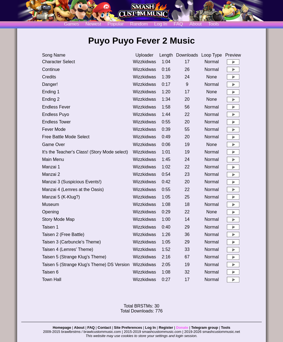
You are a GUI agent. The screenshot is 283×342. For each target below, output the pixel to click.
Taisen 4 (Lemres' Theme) (67, 249)
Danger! (50, 84)
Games (71, 23)
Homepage (62, 327)
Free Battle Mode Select (66, 136)
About (195, 23)
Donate (182, 327)
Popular (116, 23)
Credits (49, 77)
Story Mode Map (58, 219)
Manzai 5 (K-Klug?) (61, 197)
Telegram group (204, 327)
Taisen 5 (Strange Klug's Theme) (74, 256)
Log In (150, 327)
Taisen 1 (50, 227)
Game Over (53, 144)
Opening (50, 212)
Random (139, 23)
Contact (104, 327)
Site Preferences (128, 327)
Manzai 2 (51, 174)
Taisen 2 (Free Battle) (63, 234)
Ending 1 (50, 91)
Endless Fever (56, 107)
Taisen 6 (50, 272)
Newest (93, 23)
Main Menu (53, 159)
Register (166, 327)
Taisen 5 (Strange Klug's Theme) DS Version (86, 264)
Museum (50, 204)
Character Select (58, 61)
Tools (213, 23)
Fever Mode (53, 129)
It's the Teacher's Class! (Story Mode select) (85, 152)
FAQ (178, 23)
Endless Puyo (55, 114)
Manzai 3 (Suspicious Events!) (71, 181)
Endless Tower (56, 122)
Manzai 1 (51, 167)
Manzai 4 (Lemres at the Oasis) (73, 189)
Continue (51, 69)
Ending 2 (50, 99)
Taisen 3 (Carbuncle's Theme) (71, 242)
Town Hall (51, 279)
